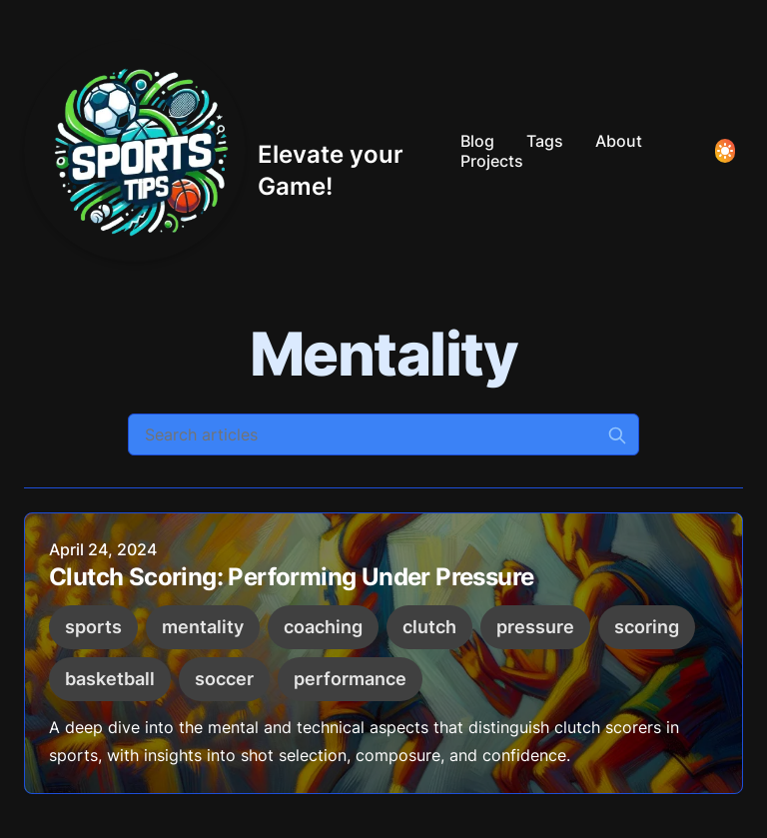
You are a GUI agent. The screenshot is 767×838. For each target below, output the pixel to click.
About (618, 141)
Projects (491, 161)
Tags (544, 141)
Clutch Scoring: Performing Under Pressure (291, 577)
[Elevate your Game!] (234, 151)
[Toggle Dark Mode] (725, 151)
